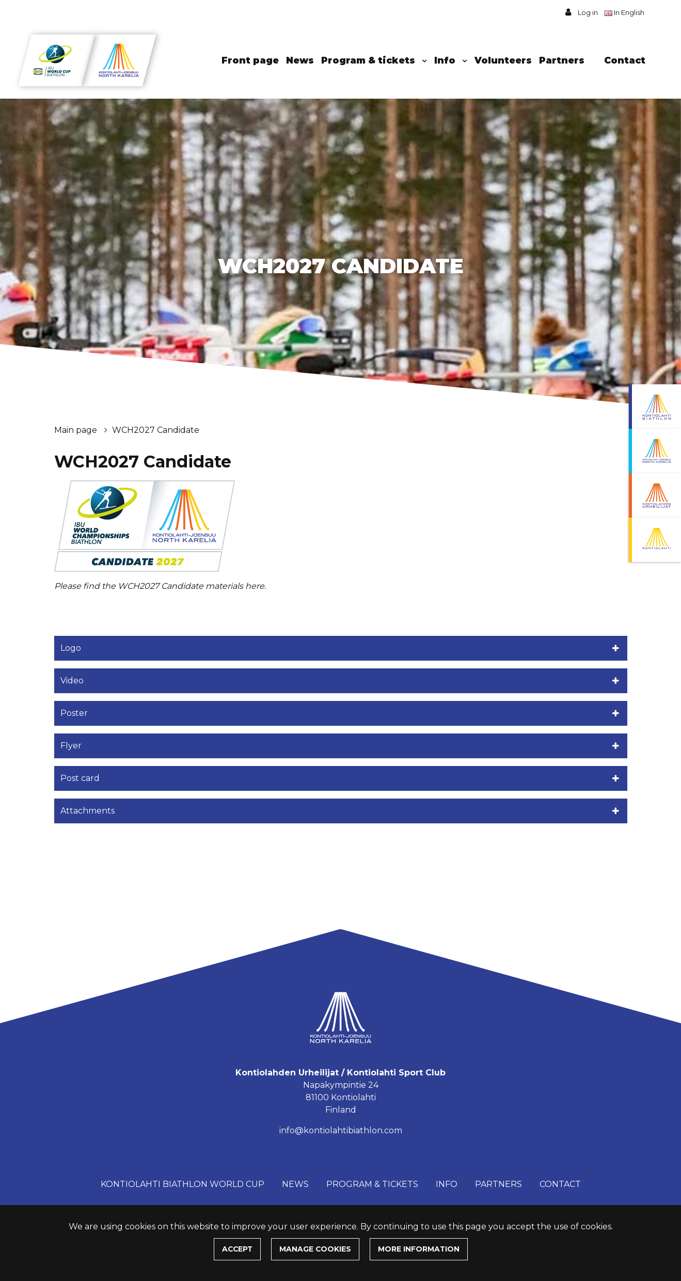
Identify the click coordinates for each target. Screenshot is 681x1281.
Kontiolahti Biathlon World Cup (182, 1184)
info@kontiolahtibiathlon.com (340, 1130)
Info (446, 60)
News (300, 60)
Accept (237, 1249)
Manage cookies (315, 1249)
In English (625, 13)
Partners (561, 60)
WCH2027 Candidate (155, 430)
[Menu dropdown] (422, 61)
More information (419, 1249)
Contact (624, 60)
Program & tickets (369, 60)
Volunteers (503, 60)
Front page (250, 60)
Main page (76, 430)
